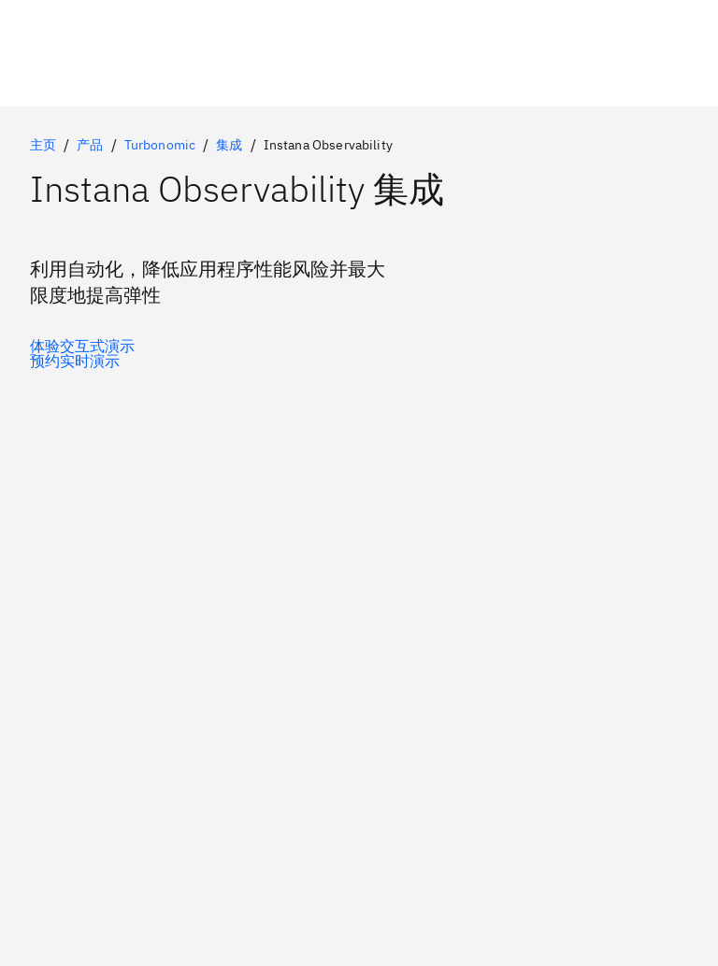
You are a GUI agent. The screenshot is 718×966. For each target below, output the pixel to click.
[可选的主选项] (82, 345)
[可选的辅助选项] (82, 360)
